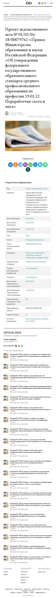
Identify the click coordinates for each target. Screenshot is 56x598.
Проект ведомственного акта (36, 189)
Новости (6, 572)
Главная (6, 14)
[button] (6, 3)
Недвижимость (40, 592)
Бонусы (19, 592)
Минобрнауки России (33, 244)
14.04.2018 (30, 290)
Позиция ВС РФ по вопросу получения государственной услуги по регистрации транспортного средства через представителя (29, 472)
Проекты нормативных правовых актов (21, 14)
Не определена (31, 268)
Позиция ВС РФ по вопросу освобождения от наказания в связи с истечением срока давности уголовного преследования (30, 558)
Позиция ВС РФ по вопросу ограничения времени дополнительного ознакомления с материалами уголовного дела (30, 547)
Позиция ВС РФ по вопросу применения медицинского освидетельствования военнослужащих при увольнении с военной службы (30, 366)
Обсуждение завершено (35, 240)
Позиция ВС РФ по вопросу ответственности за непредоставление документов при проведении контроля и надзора (31, 408)
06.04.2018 (30, 218)
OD (29, 3)
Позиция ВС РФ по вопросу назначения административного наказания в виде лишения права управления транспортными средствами (31, 387)
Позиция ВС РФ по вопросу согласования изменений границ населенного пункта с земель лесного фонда (31, 483)
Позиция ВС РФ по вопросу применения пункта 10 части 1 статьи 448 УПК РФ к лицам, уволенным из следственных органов (30, 504)
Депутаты (23, 580)
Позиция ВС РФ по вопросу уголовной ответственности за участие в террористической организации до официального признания (31, 355)
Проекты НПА (41, 572)
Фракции (23, 582)
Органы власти (25, 577)
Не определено (31, 277)
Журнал (6, 574)
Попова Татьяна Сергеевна (36, 262)
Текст (28, 236)
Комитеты (23, 574)
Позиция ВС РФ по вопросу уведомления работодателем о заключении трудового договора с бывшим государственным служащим (30, 398)
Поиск (32, 592)
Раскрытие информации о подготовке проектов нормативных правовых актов (37, 255)
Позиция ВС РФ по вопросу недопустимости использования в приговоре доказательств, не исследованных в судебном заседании (31, 536)
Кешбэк (13, 592)
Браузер (25, 592)
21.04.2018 (30, 229)
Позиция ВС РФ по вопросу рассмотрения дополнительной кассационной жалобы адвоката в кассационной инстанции (31, 494)
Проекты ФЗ (24, 572)
